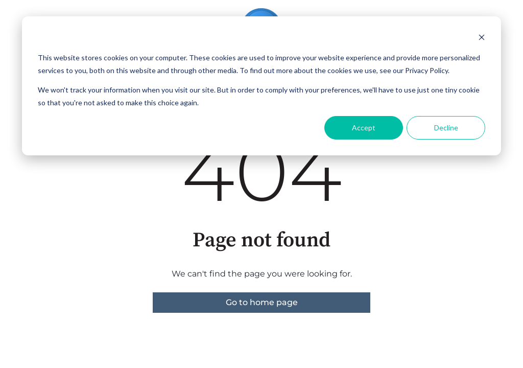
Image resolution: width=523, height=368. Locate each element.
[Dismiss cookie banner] (481, 38)
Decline (446, 127)
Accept (363, 127)
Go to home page (262, 302)
